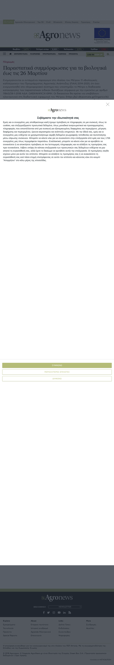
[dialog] (57, 332)
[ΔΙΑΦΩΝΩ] (108, 105)
